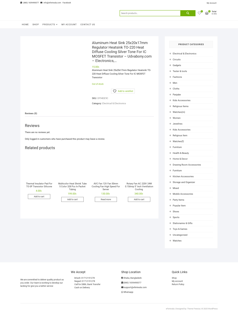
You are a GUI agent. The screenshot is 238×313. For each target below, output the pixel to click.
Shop (35, 24)
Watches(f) (178, 141)
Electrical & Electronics (114, 103)
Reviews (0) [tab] (31, 113)
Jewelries (177, 123)
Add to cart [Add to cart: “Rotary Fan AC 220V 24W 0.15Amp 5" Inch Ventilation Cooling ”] (139, 199)
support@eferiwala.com (134, 287)
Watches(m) (179, 112)
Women (176, 118)
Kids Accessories (181, 100)
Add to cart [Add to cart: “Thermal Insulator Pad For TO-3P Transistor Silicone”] (39, 196)
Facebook (67, 3)
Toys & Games (180, 229)
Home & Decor (180, 158)
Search (187, 13)
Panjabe (177, 94)
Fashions (177, 77)
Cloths (176, 88)
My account (69, 24)
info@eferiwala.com (50, 3)
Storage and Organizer (184, 182)
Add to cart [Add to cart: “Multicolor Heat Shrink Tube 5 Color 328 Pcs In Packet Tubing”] (72, 199)
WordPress (213, 309)
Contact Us (87, 24)
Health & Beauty (181, 153)
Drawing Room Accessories (187, 164)
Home (25, 24)
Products (48, 24)
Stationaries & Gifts (182, 223)
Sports (176, 217)
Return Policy (178, 284)
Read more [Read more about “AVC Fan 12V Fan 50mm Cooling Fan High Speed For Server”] (106, 199)
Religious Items (181, 106)
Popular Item (179, 205)
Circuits (177, 59)
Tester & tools (180, 71)
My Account (211, 3)
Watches (177, 240)
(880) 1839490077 (29, 3)
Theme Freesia (193, 309)
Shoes (176, 211)
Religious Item (180, 135)
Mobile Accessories (183, 194)
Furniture (177, 147)
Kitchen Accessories (183, 176)
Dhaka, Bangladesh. (131, 278)
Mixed (176, 188)
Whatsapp (127, 292)
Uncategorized (180, 235)
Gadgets (177, 65)
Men (175, 83)
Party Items (178, 199)
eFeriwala (170, 309)
